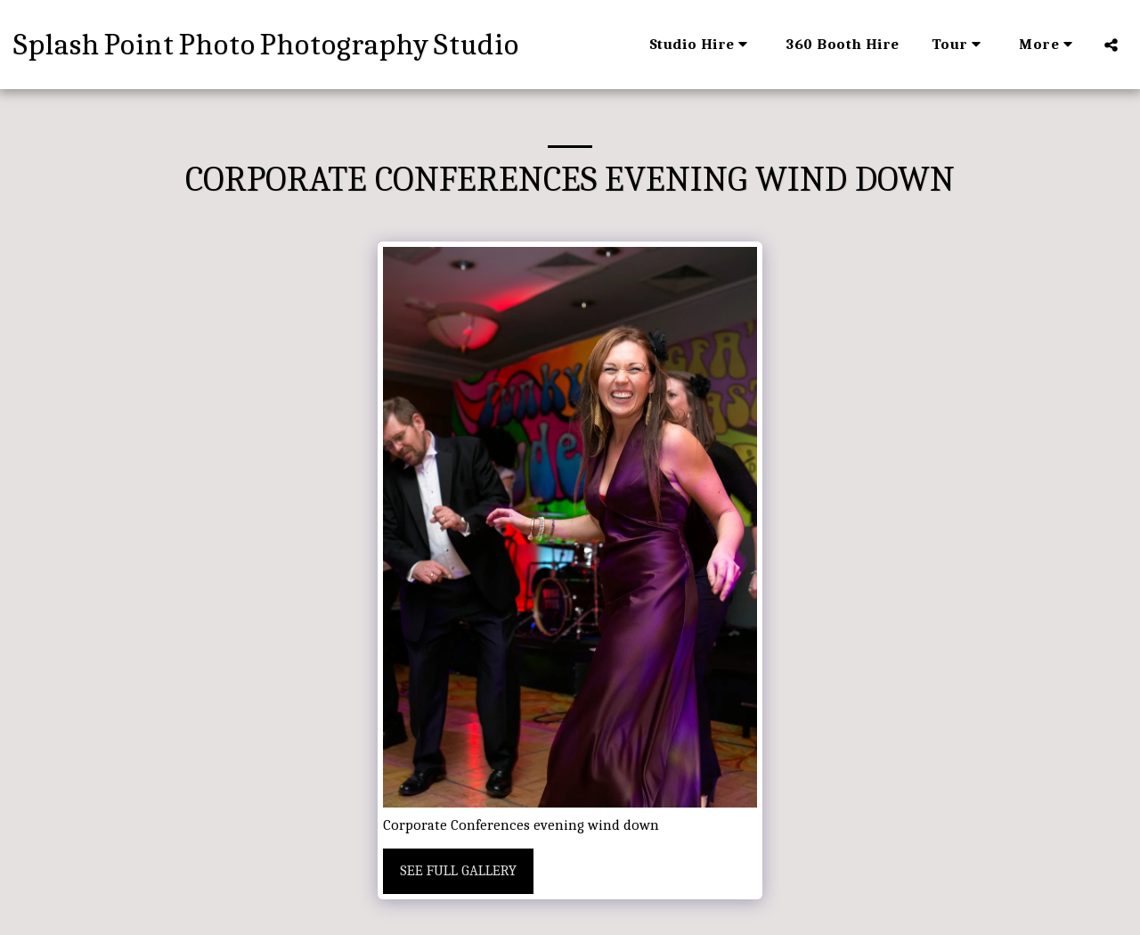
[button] (701, 45)
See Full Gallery (458, 870)
